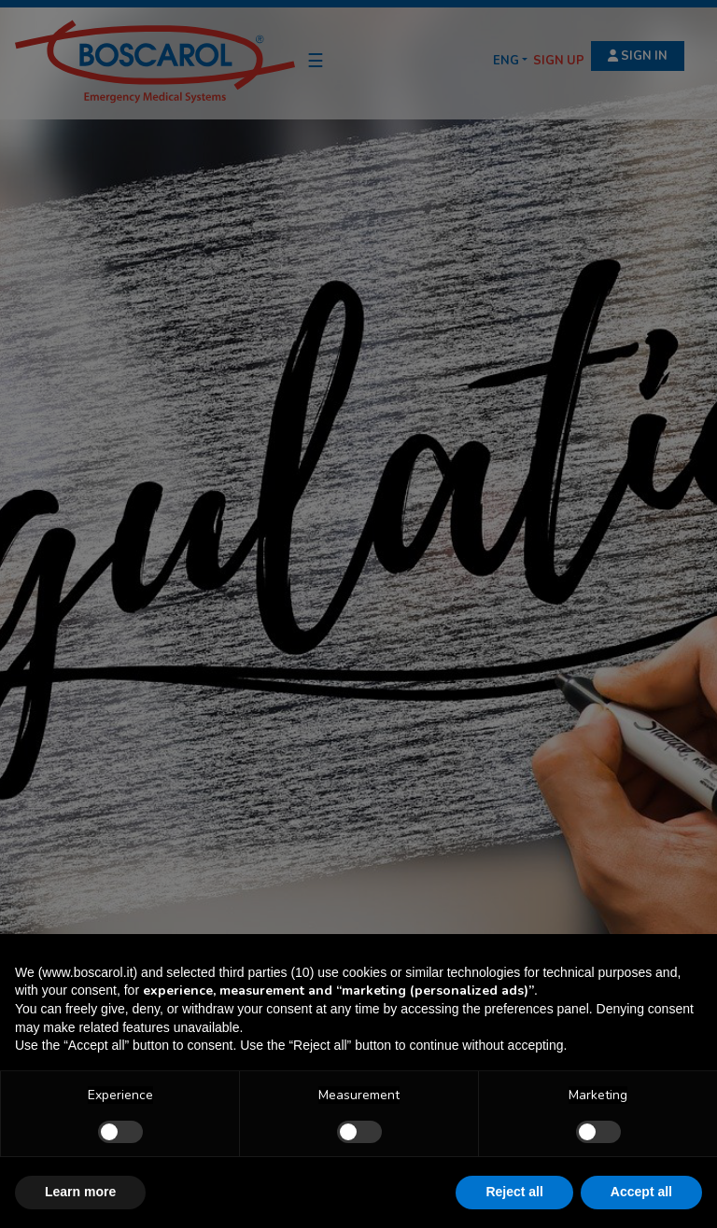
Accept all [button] (641, 1191)
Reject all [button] (513, 1191)
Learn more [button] (80, 1191)
